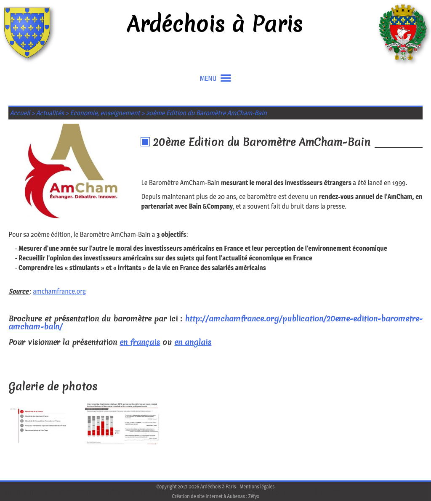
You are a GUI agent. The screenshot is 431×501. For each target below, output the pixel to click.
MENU (215, 78)
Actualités (50, 113)
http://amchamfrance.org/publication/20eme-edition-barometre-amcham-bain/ (215, 322)
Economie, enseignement (105, 113)
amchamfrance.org (59, 291)
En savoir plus (334, 492)
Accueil (20, 113)
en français (140, 342)
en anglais (192, 342)
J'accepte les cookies (273, 492)
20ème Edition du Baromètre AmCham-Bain (206, 113)
